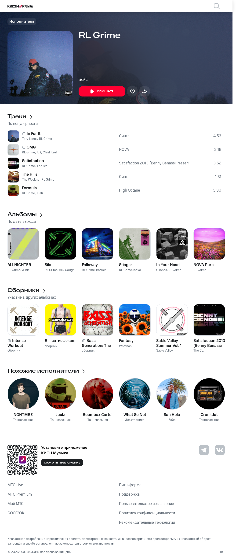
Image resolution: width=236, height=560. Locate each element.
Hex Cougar (67, 270)
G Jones (161, 270)
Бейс (83, 79)
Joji (39, 152)
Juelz (40, 193)
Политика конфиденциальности (147, 513)
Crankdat (209, 414)
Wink (25, 270)
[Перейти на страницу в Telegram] (204, 450)
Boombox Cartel (97, 414)
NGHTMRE (23, 414)
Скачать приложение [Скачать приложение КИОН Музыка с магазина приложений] (62, 462)
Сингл (124, 136)
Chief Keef (50, 152)
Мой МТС (15, 504)
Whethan (125, 346)
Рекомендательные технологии (147, 522)
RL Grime (45, 139)
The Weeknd (31, 179)
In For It (33, 134)
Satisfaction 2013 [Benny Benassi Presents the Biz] (154, 163)
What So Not (134, 414)
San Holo (172, 414)
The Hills (29, 174)
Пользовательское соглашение (146, 504)
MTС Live (15, 485)
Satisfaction (33, 161)
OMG (31, 147)
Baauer (101, 270)
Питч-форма (130, 485)
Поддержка (129, 494)
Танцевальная (23, 420)
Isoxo (137, 270)
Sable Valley (164, 350)
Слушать (102, 91)
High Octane (129, 190)
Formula (29, 188)
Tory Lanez (29, 139)
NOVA (124, 149)
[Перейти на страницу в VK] (220, 450)
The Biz (42, 166)
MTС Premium (19, 494)
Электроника (134, 420)
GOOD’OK (15, 513)
